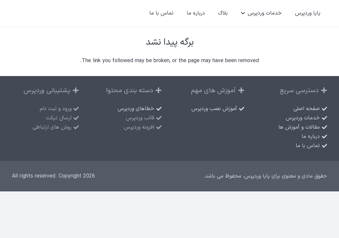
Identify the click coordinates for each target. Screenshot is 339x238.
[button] (244, 13)
